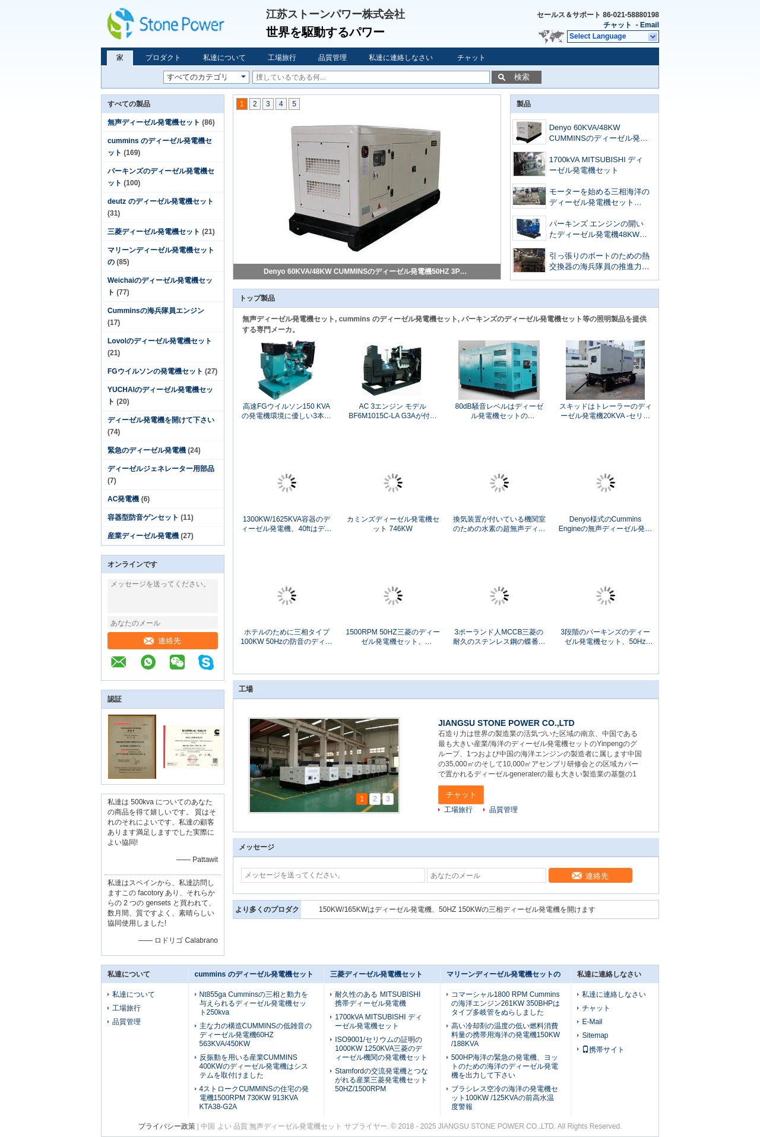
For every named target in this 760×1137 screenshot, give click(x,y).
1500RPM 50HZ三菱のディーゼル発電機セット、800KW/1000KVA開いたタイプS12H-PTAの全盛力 (392, 637)
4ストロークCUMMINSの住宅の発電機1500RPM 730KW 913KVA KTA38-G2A (254, 1098)
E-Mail (592, 1022)
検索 (522, 76)
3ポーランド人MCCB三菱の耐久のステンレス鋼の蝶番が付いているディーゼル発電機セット (499, 637)
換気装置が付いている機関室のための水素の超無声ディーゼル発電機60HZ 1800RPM (499, 524)
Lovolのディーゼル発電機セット (159, 341)
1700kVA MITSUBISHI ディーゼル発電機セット (596, 165)
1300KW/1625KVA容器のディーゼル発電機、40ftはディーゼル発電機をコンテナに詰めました (286, 524)
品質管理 (332, 57)
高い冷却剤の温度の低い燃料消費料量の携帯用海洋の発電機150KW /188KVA (505, 1035)
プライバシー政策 (166, 1126)
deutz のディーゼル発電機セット (160, 201)
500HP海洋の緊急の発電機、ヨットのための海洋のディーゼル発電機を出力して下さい (505, 1066)
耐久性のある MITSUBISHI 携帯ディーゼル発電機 (377, 998)
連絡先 (162, 640)
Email (649, 25)
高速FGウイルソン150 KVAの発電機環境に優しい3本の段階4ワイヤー (286, 411)
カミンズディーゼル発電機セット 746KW (393, 524)
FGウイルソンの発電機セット (155, 371)
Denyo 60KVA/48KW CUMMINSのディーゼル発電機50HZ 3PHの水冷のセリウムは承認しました (367, 271)
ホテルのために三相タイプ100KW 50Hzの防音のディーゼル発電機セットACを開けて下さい (286, 637)
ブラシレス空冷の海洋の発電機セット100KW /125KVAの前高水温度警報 (504, 1098)
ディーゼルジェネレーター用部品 (160, 469)
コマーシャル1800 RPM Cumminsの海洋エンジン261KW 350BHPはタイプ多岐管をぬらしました (505, 1003)
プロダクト (163, 57)
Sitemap (595, 1035)
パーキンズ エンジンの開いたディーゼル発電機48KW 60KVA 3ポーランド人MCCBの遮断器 (598, 230)
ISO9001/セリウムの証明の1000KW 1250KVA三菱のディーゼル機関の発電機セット (381, 1048)
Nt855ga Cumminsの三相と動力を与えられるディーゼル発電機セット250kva (254, 1003)
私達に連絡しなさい (401, 57)
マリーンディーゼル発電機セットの (503, 974)
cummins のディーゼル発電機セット (254, 974)
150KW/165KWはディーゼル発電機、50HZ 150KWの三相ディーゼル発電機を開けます (457, 909)
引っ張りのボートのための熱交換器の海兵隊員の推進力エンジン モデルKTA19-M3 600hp (599, 262)
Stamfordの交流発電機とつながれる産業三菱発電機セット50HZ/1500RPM (381, 1080)
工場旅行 (282, 57)
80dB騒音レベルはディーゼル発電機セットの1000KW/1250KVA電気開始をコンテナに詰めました (499, 411)
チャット (617, 25)
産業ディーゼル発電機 (143, 536)
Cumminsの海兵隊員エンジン (155, 311)
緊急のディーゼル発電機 (146, 450)
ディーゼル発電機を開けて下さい (160, 420)
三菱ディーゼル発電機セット (153, 232)
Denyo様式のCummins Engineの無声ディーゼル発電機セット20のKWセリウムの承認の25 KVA (605, 524)
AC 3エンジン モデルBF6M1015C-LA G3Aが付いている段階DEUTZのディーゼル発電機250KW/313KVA (393, 411)
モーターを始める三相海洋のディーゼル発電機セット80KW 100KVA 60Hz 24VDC (599, 198)
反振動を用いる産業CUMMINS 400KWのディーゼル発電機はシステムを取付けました (254, 1066)
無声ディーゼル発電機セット (153, 122)
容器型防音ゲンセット (143, 517)
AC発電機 (123, 499)
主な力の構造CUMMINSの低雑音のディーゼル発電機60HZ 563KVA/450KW (256, 1035)
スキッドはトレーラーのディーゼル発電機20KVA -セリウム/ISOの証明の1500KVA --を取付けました (605, 411)
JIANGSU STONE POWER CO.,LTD (506, 723)
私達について (224, 57)
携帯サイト (603, 1050)
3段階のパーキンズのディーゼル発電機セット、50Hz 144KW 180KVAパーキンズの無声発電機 (606, 637)
